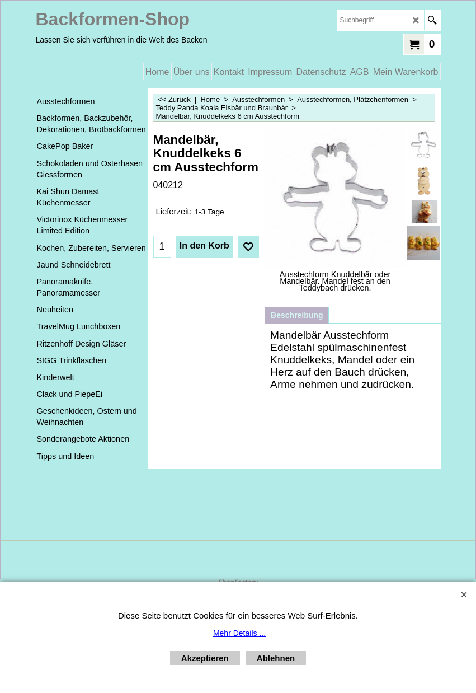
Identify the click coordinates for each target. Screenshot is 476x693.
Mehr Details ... (239, 633)
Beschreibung (297, 315)
